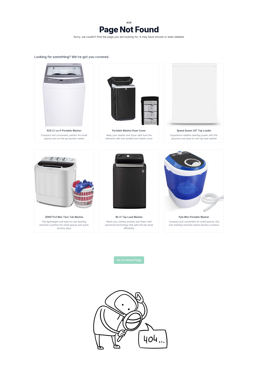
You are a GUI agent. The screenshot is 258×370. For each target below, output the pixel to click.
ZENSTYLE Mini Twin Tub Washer (64, 217)
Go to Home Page (129, 260)
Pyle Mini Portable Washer (194, 217)
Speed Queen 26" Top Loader (194, 130)
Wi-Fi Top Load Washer (129, 217)
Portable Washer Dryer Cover (129, 130)
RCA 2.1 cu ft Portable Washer (64, 130)
